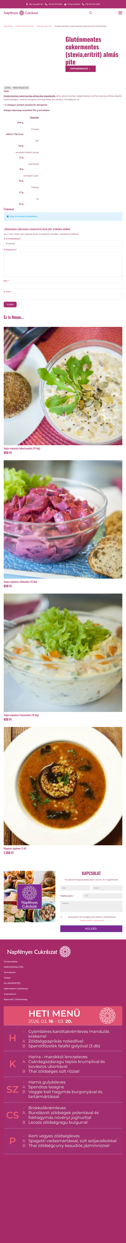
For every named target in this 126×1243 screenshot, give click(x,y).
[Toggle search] (90, 13)
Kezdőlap (8, 26)
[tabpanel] (63, 149)
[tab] (7, 87)
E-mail (7, 292)
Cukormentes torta (24, 26)
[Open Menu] (120, 13)
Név (6, 281)
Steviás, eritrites (44, 26)
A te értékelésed (12, 239)
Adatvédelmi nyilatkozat (92, 920)
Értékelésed (10, 250)
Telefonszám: (66, 896)
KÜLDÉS (91, 928)
